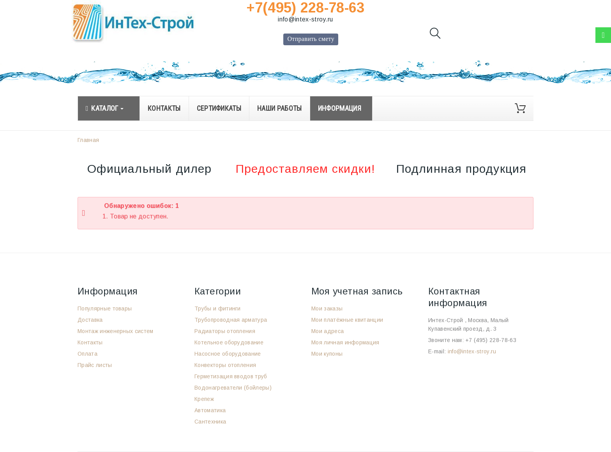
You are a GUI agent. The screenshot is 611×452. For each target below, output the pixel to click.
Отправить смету (310, 38)
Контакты (90, 342)
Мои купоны (327, 354)
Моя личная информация (345, 342)
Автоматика (210, 410)
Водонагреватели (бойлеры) (233, 388)
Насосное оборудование (227, 354)
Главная (88, 140)
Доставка (90, 320)
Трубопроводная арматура (230, 320)
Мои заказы (327, 308)
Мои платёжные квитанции (347, 320)
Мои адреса (327, 331)
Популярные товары (105, 308)
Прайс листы (95, 365)
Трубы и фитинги (217, 308)
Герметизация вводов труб (230, 376)
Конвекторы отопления (225, 365)
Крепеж (204, 399)
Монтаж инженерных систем (116, 331)
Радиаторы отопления (224, 331)
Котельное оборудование (228, 342)
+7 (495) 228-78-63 (490, 340)
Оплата (87, 354)
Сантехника (210, 421)
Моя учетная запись (357, 291)
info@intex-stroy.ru (305, 19)
